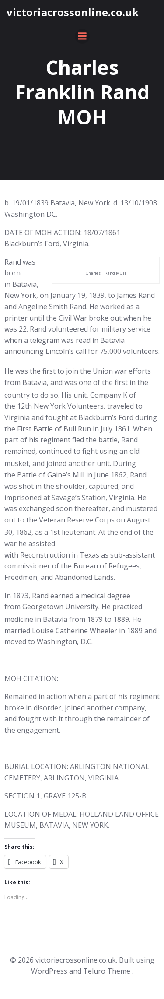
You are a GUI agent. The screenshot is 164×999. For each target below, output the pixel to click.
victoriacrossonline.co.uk (73, 12)
